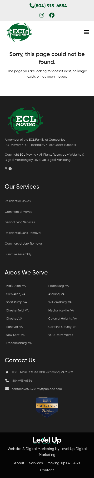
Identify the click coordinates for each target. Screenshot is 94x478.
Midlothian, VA (16, 286)
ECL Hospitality (34, 145)
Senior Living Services (20, 222)
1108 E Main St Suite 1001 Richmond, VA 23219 (42, 372)
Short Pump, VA (16, 302)
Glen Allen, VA (15, 294)
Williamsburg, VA (60, 302)
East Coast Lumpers (62, 145)
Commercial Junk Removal (24, 243)
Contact (47, 470)
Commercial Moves (18, 211)
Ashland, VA (56, 294)
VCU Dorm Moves (60, 335)
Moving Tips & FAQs (64, 463)
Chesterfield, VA (17, 310)
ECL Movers (13, 145)
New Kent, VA (15, 335)
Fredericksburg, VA (19, 343)
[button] (86, 32)
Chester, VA (14, 318)
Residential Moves (18, 201)
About (19, 463)
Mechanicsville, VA (61, 310)
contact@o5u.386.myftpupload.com (37, 389)
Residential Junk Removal (23, 233)
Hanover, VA (14, 327)
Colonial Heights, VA (62, 318)
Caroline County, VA (62, 327)
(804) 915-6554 (48, 6)
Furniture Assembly (18, 254)
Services (36, 463)
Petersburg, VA (58, 286)
